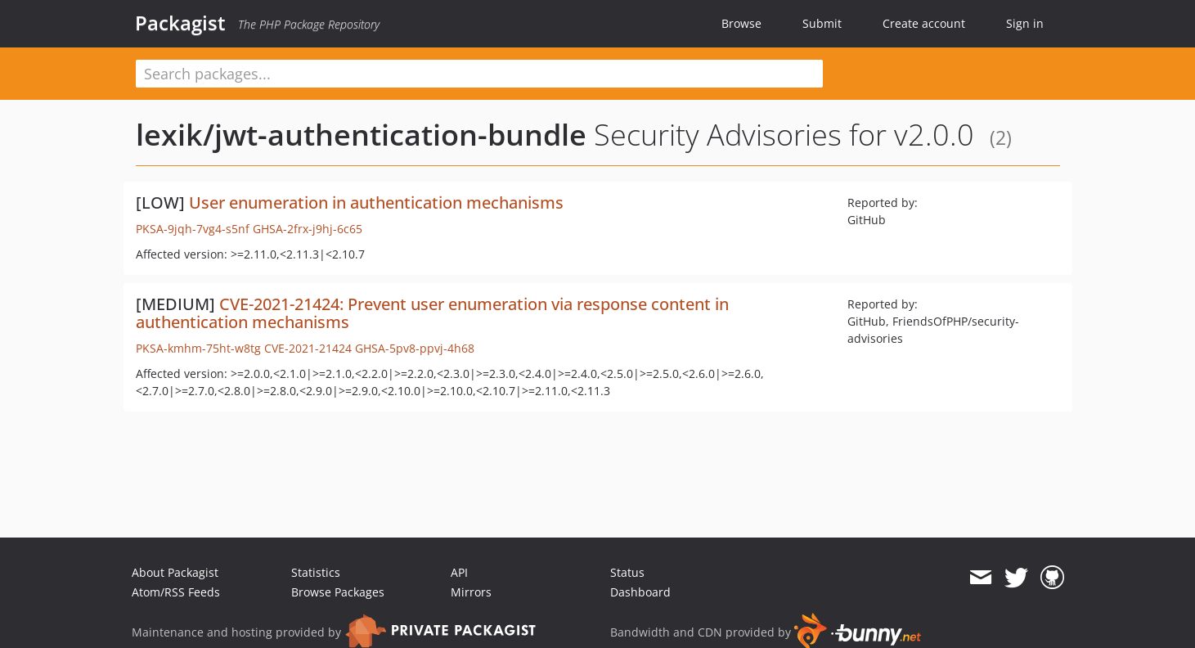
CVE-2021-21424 (308, 348)
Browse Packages (337, 592)
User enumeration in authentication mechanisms (376, 202)
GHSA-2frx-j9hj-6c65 (307, 228)
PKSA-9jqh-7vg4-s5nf (192, 228)
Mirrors (471, 592)
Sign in (1025, 23)
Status (627, 572)
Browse (741, 23)
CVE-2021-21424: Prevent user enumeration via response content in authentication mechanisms (432, 313)
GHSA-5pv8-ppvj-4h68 (414, 348)
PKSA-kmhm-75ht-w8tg (198, 348)
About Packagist (175, 572)
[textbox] (479, 74)
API (459, 572)
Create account (924, 23)
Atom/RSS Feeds (176, 592)
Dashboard (640, 592)
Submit (822, 23)
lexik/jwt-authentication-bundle (361, 135)
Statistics (315, 572)
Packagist (180, 23)
